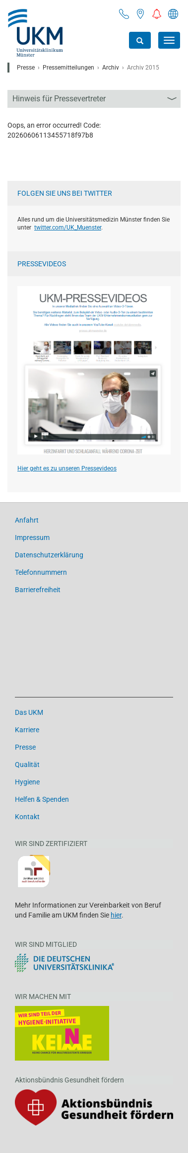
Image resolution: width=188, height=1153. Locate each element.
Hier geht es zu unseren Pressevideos (67, 468)
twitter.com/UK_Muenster (67, 227)
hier (116, 915)
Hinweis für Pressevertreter (59, 98)
